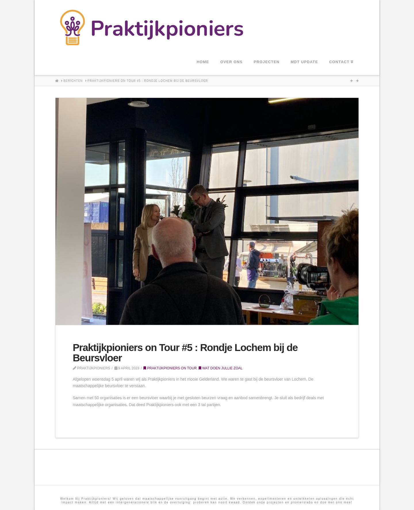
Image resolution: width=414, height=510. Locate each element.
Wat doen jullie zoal (221, 368)
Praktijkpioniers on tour (170, 368)
